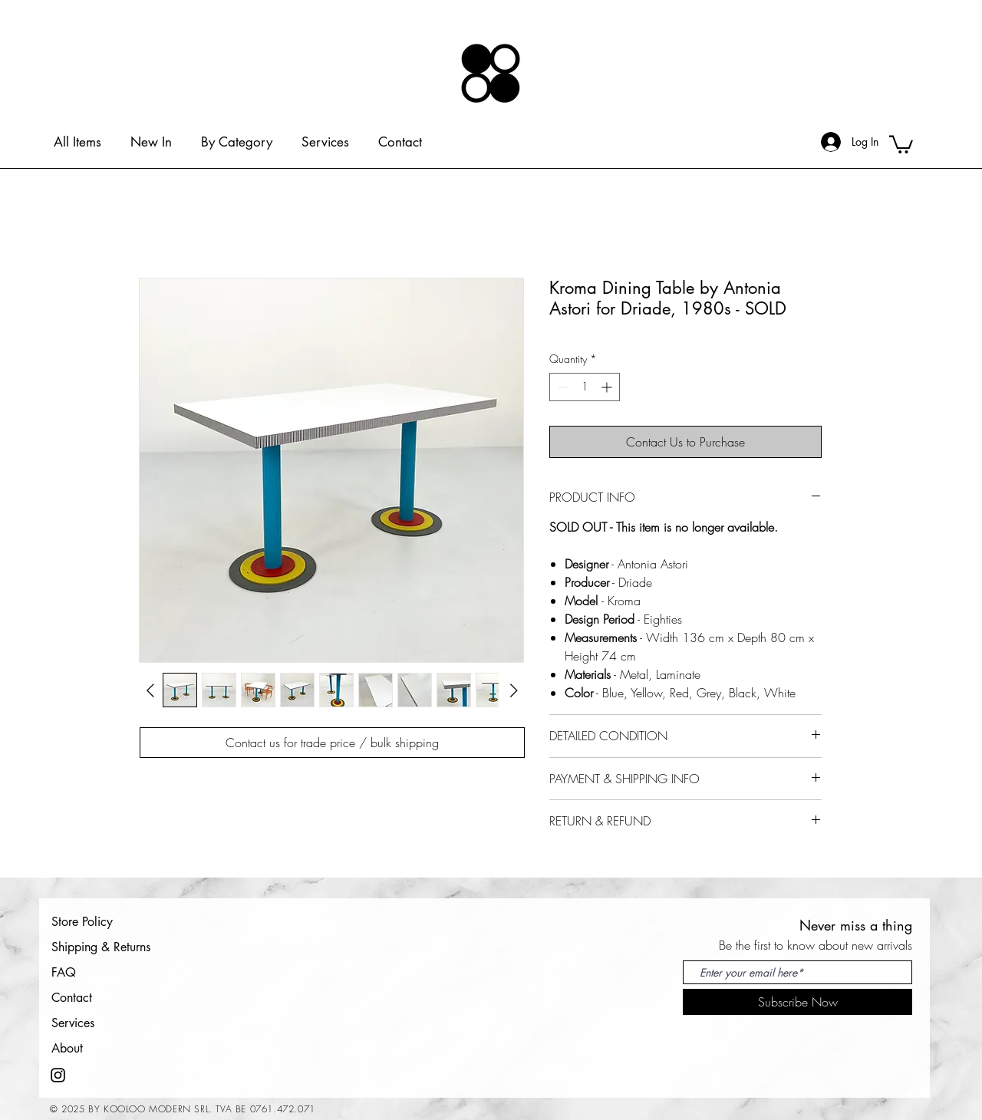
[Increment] (608, 387)
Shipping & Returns (100, 947)
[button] (901, 143)
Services (72, 1023)
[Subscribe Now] (797, 1002)
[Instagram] (58, 1075)
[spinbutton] (584, 387)
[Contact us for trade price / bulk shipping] (332, 742)
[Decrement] (561, 387)
